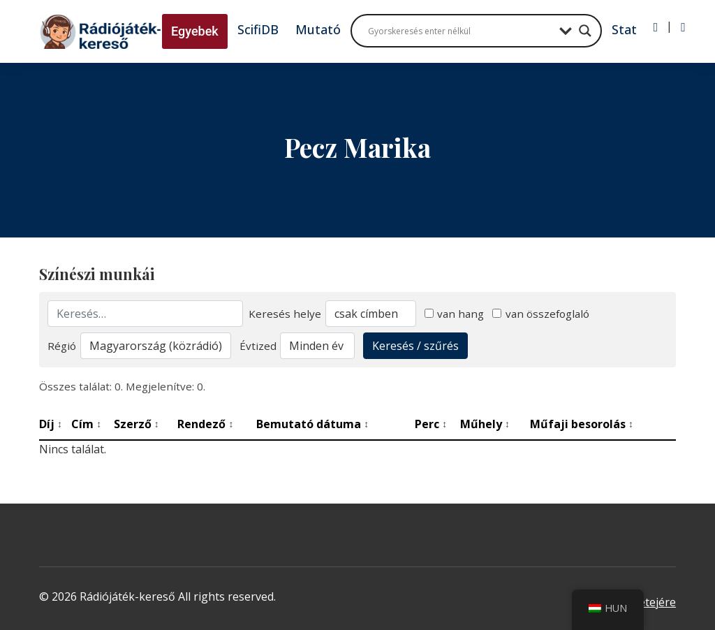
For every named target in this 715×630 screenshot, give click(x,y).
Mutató (318, 29)
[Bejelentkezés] (656, 27)
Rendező (205, 424)
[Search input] (460, 31)
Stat (624, 29)
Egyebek (195, 31)
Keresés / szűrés (415, 345)
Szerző (136, 424)
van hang (455, 314)
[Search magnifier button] (585, 31)
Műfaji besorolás (581, 424)
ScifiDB (258, 29)
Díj (50, 424)
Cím (86, 424)
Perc (431, 424)
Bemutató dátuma (312, 424)
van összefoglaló (540, 314)
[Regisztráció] (683, 27)
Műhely (485, 424)
